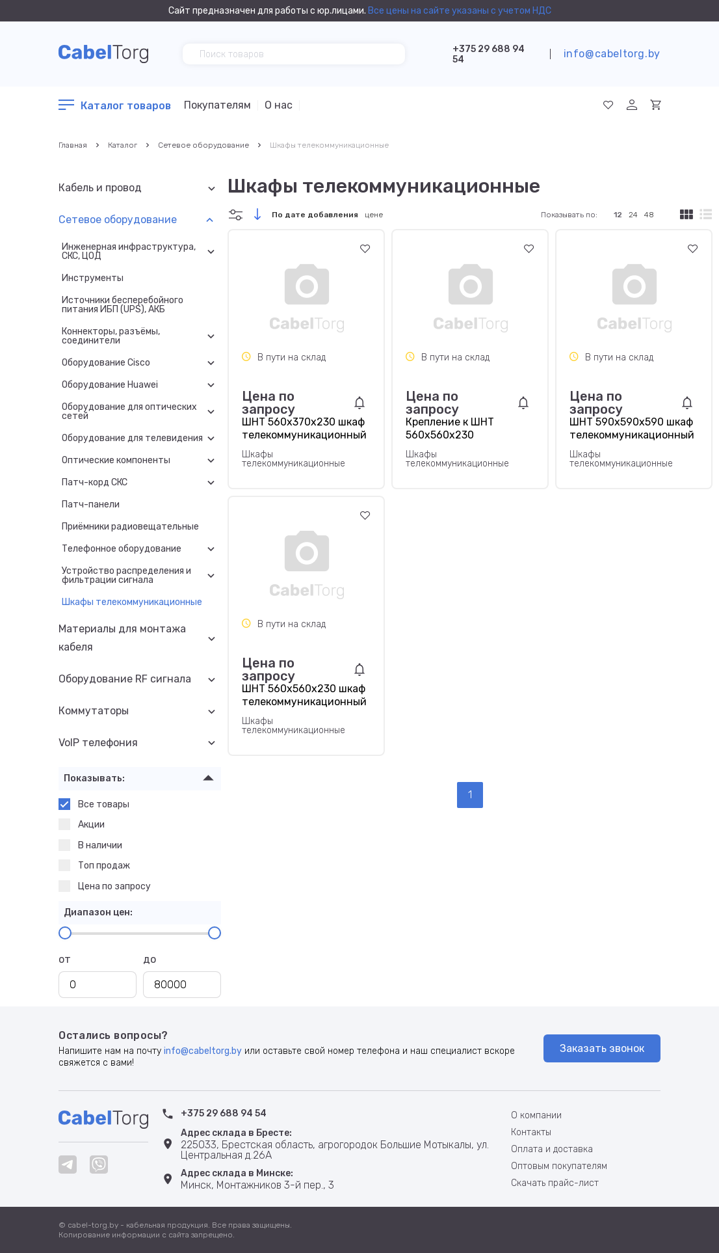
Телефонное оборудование (121, 549)
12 (618, 214)
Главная (73, 145)
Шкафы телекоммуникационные (329, 145)
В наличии (90, 845)
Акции (82, 824)
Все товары (94, 804)
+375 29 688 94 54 (488, 54)
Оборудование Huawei (110, 385)
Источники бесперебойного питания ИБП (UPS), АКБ (122, 305)
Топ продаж (94, 865)
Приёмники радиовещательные (130, 527)
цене (374, 214)
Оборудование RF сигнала (125, 679)
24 (633, 214)
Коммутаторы (94, 711)
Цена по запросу (105, 886)
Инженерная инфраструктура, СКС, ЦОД (129, 252)
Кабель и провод (100, 188)
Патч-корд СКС (94, 482)
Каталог (122, 145)
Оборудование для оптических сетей (129, 412)
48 (649, 214)
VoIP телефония (98, 742)
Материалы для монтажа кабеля (122, 638)
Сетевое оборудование (203, 145)
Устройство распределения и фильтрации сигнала (126, 576)
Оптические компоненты (116, 460)
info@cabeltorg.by (612, 53)
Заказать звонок (602, 1048)
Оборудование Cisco (106, 363)
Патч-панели (91, 504)
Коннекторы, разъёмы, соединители (111, 336)
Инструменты (93, 278)
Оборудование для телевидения (132, 438)
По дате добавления (315, 214)
